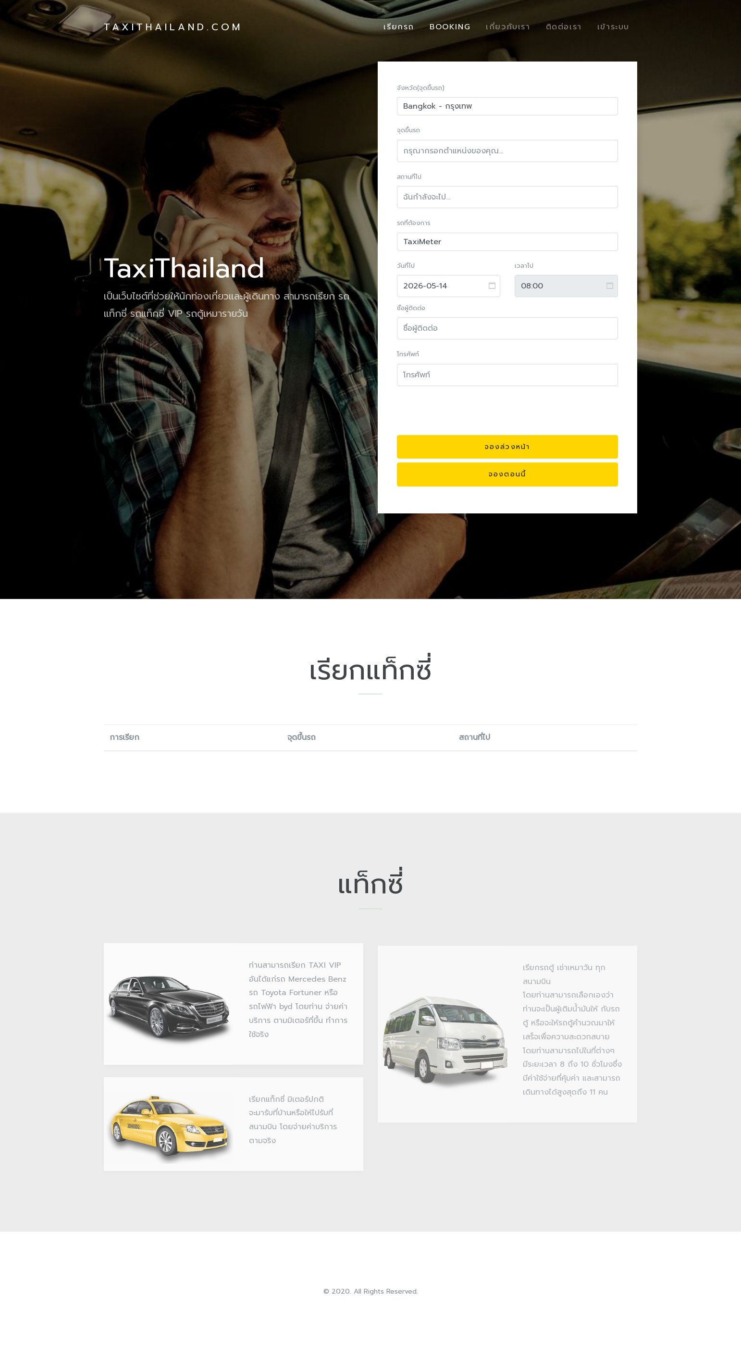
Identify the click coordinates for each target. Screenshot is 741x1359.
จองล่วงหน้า (507, 447)
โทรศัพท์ (408, 354)
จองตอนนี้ (507, 475)
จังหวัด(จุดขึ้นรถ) (421, 87)
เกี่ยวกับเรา (508, 27)
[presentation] (470, 412)
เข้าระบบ (613, 27)
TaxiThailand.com (173, 27)
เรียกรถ (398, 27)
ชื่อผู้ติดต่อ (411, 307)
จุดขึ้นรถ (408, 130)
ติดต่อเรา (564, 27)
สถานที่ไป (409, 176)
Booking (450, 27)
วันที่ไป (406, 265)
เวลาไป (524, 265)
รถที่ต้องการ (414, 223)
